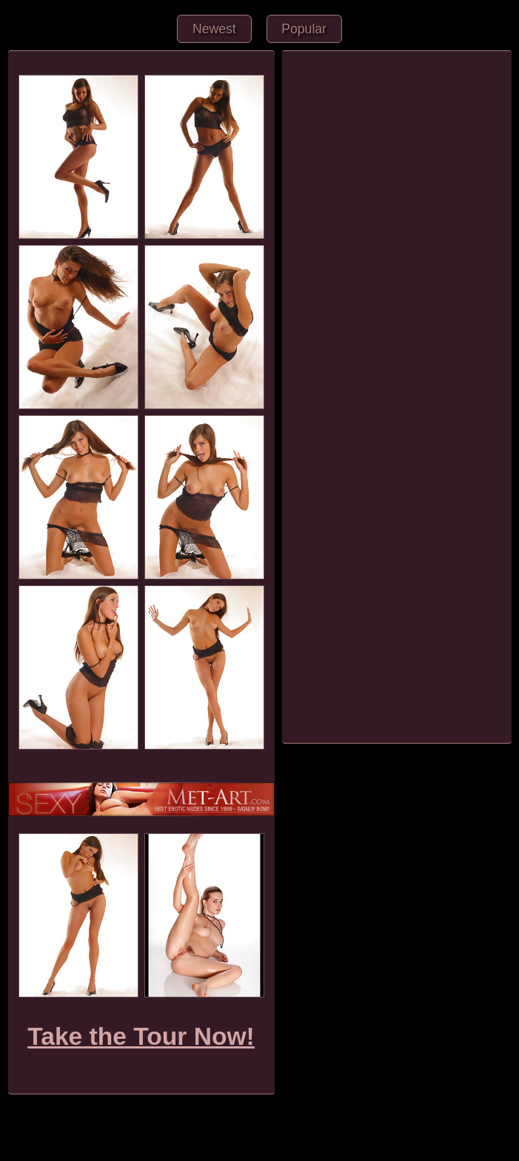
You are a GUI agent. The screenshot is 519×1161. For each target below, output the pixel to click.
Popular (304, 28)
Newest (214, 28)
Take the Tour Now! (141, 1036)
